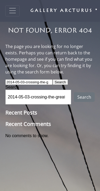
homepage (16, 59)
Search (12, 87)
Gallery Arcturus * (64, 11)
